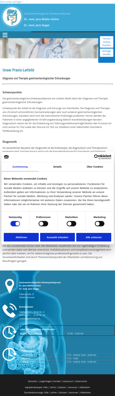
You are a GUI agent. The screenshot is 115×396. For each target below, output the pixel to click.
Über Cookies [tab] (95, 166)
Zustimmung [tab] (20, 166)
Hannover (72, 387)
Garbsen (62, 387)
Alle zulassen (94, 237)
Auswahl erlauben (57, 237)
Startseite (32, 381)
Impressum (68, 381)
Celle (45, 387)
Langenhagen (45, 381)
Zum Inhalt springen (11, 1)
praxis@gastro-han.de (30, 318)
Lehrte (53, 387)
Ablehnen (21, 237)
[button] (13, 35)
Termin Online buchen (107, 42)
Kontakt (56, 381)
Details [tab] (57, 166)
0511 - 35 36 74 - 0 (35, 312)
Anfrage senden (106, 52)
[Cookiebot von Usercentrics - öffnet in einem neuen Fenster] (96, 157)
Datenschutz (81, 381)
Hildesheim (85, 387)
